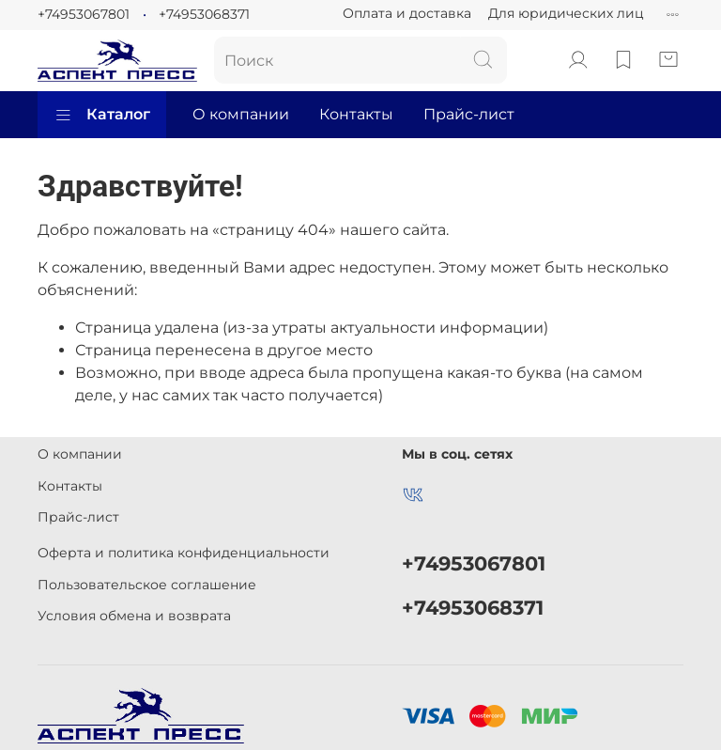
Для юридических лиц (566, 13)
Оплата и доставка (407, 13)
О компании (240, 114)
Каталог (102, 114)
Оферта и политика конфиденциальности (184, 552)
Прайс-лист (468, 114)
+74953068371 (204, 14)
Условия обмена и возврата (134, 615)
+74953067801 (84, 14)
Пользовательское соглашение (147, 584)
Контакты (356, 114)
